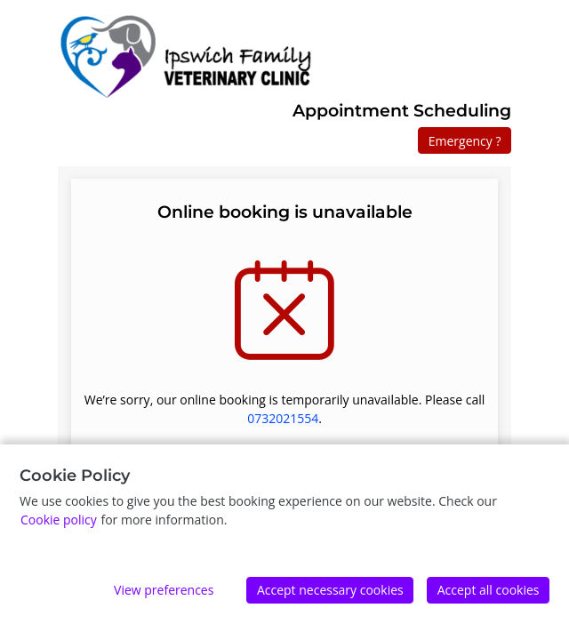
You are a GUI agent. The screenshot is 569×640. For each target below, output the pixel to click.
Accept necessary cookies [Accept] (330, 589)
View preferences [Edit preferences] (163, 589)
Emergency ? (465, 140)
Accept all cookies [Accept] (488, 589)
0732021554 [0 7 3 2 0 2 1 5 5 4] (282, 418)
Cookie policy (58, 519)
